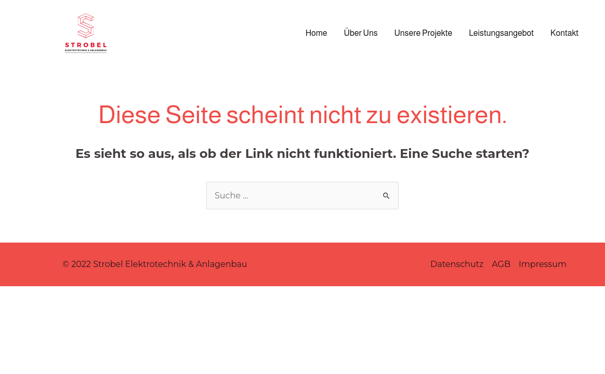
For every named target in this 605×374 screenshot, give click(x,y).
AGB (501, 264)
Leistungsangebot (501, 33)
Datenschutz (456, 264)
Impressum (543, 264)
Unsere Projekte (423, 33)
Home (316, 33)
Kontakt (564, 33)
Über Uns (361, 33)
